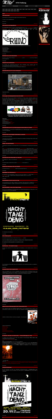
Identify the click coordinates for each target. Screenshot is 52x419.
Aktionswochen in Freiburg (6, 28)
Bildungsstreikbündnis (18, 57)
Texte (26, 6)
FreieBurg (12, 363)
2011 (20, 9)
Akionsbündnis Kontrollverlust (11, 361)
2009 (15, 9)
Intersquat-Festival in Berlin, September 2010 (10, 269)
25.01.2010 (7, 120)
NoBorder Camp (5, 326)
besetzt (35, 148)
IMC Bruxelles (4, 329)
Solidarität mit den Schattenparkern (8, 62)
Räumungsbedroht (30, 27)
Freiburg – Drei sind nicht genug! (8, 143)
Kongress (35, 182)
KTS (36, 6)
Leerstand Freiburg (31, 361)
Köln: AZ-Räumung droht (6, 235)
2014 (29, 9)
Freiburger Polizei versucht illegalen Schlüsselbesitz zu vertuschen (13, 134)
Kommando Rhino (34, 159)
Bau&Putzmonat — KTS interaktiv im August (9, 245)
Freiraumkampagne (23, 148)
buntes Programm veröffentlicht (32, 168)
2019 (9, 10)
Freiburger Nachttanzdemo (6, 367)
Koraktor (47, 6)
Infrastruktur (11, 339)
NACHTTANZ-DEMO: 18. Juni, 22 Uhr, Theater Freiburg (11, 187)
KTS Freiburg (21, 3)
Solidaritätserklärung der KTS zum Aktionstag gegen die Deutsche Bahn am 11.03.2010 (17, 127)
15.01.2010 (10, 119)
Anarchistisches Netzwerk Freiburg (25, 362)
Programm (15, 6)
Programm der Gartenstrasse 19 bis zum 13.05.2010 (11, 166)
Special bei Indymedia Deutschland (8, 331)
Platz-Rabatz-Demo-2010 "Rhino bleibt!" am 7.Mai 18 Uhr (12, 157)
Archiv (3, 6)
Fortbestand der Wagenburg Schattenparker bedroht (26, 65)
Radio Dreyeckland (17, 363)
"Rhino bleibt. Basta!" (6, 15)
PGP (10, 51)
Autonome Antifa (16, 362)
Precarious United (5, 327)
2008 (12, 9)
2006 (6, 9)
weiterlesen (35, 23)
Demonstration (27, 57)
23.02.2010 (11, 123)
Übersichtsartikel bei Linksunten (7, 330)
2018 (6, 10)
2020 (12, 10)
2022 (18, 10)
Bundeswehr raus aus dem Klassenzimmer (9, 55)
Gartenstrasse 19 (12, 168)
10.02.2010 (10, 121)
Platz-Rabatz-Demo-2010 (21, 159)
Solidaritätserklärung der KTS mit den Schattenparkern (11, 70)
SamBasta (33, 362)
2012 (23, 9)
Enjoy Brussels (4, 328)
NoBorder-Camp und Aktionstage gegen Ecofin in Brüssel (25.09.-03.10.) (14, 306)
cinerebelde (8, 363)
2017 (3, 10)
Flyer (14, 339)
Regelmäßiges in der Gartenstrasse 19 (8, 172)
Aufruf (3, 339)
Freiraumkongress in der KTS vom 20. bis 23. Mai (10, 180)
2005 (3, 9)
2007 (9, 9)
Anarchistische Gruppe (9, 362)
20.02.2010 (12, 122)
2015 (32, 9)
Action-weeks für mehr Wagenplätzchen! (9, 25)
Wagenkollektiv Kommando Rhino (21, 361)
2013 (26, 9)
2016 (35, 9)
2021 (15, 10)
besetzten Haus (19, 162)
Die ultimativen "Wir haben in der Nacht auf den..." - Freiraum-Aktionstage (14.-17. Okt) (17, 335)
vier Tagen (5, 148)
